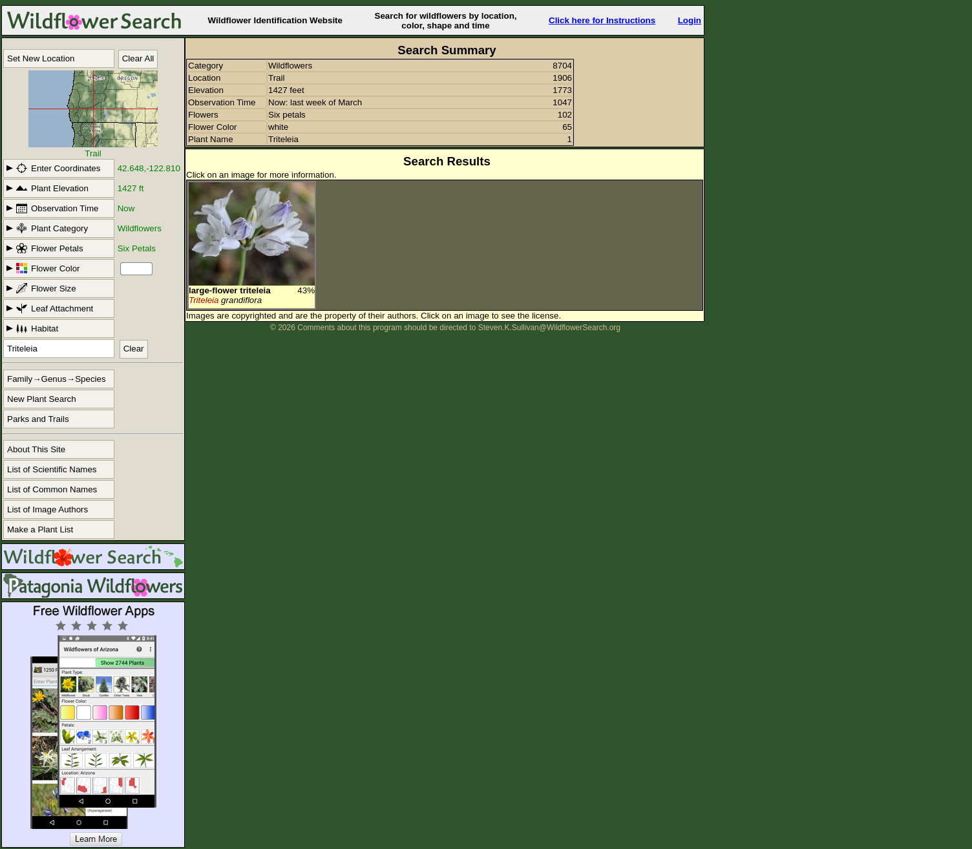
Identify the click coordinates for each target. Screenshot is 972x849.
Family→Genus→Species (56, 379)
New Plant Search (41, 399)
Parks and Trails (38, 419)
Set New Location (40, 58)
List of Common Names (52, 489)
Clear (133, 348)
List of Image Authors (47, 509)
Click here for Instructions (602, 20)
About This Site (36, 449)
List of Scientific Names (52, 469)
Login (689, 20)
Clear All (138, 58)
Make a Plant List (40, 529)
